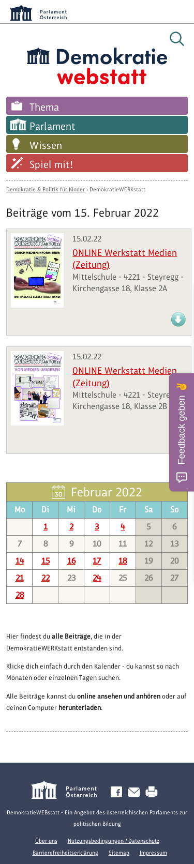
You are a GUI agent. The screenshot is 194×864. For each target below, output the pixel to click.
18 (122, 561)
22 (45, 578)
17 (97, 561)
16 (71, 561)
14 (20, 561)
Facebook (118, 792)
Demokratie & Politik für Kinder (45, 189)
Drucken (153, 792)
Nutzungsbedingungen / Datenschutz (113, 841)
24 (97, 578)
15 (45, 561)
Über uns (46, 841)
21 (20, 578)
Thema (44, 107)
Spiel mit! (51, 164)
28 (20, 595)
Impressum (153, 853)
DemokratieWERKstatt (117, 189)
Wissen (45, 145)
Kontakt (136, 792)
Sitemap (119, 853)
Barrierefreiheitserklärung (65, 853)
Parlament (52, 126)
